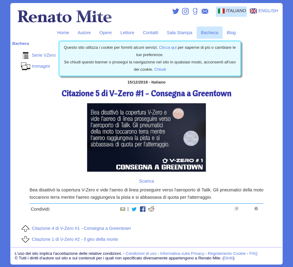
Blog (231, 32)
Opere (105, 32)
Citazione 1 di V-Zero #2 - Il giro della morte (69, 239)
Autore (84, 32)
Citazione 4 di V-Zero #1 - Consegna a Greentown (75, 228)
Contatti (150, 32)
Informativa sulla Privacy (182, 253)
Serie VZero (37, 55)
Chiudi (160, 69)
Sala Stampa (179, 32)
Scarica (146, 181)
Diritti (228, 258)
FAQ (253, 253)
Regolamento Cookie (227, 253)
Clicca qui (168, 47)
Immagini (35, 66)
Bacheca (209, 32)
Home (63, 32)
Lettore (127, 32)
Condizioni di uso (141, 253)
